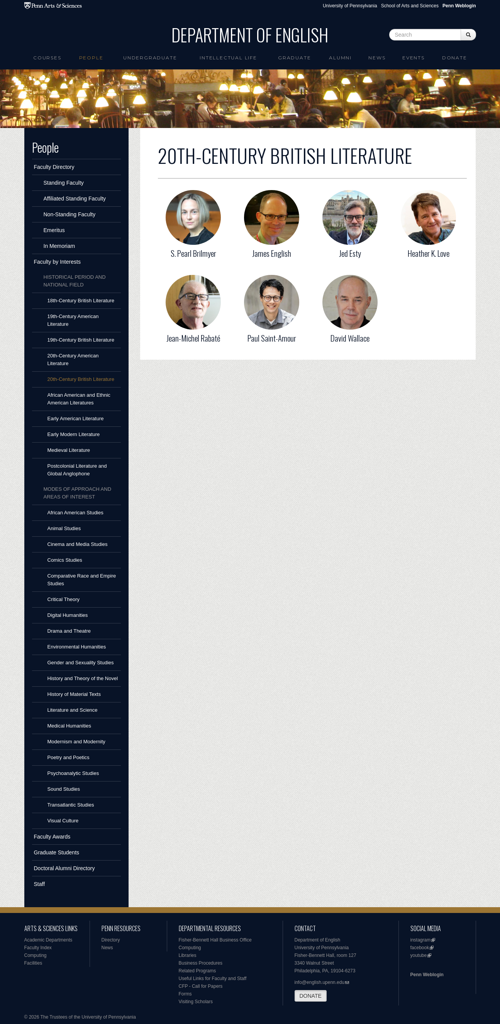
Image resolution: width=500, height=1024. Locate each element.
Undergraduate (150, 58)
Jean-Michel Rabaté (193, 338)
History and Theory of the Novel (82, 678)
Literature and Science (72, 710)
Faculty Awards (52, 837)
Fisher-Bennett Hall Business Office (215, 940)
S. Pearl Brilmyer (193, 253)
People (91, 58)
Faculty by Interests (57, 262)
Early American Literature (75, 418)
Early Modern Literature (73, 434)
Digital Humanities (67, 615)
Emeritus (54, 230)
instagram (420, 940)
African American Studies (75, 512)
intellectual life (228, 58)
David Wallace (350, 338)
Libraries (188, 955)
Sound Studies (63, 789)
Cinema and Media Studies (77, 544)
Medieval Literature (68, 450)
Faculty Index (38, 947)
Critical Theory (63, 599)
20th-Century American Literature (73, 359)
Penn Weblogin (427, 974)
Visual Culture (63, 821)
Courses (47, 58)
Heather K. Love (428, 253)
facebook (419, 947)
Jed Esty (350, 253)
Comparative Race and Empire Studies (81, 579)
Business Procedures (200, 963)
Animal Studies (64, 528)
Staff (39, 884)
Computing (35, 955)
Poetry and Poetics (68, 757)
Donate (454, 58)
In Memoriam (59, 246)
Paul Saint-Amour (271, 338)
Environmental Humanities (76, 647)
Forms (185, 994)
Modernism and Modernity (76, 741)
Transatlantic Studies (70, 805)
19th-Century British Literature (80, 340)
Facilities (33, 963)
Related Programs (197, 970)
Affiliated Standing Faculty (75, 198)
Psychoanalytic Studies (73, 773)
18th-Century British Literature (80, 300)
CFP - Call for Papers (201, 986)
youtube (418, 955)
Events (413, 58)
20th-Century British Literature (80, 379)
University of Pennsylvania (350, 5)
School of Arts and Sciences (410, 5)
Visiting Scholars (196, 1001)
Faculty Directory (54, 167)
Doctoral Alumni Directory (64, 868)
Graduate (294, 58)
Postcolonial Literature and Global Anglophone (77, 470)
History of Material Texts (74, 694)
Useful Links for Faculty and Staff (213, 978)
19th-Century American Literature (73, 320)
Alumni (340, 58)
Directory (111, 940)
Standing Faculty (64, 183)
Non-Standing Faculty (70, 214)
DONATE (311, 996)
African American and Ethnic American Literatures (78, 399)
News (376, 58)
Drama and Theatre (69, 631)
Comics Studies (64, 560)
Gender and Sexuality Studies (80, 662)
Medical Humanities (69, 726)
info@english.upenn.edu (320, 982)
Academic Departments (48, 940)
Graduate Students (57, 852)
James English (271, 253)
